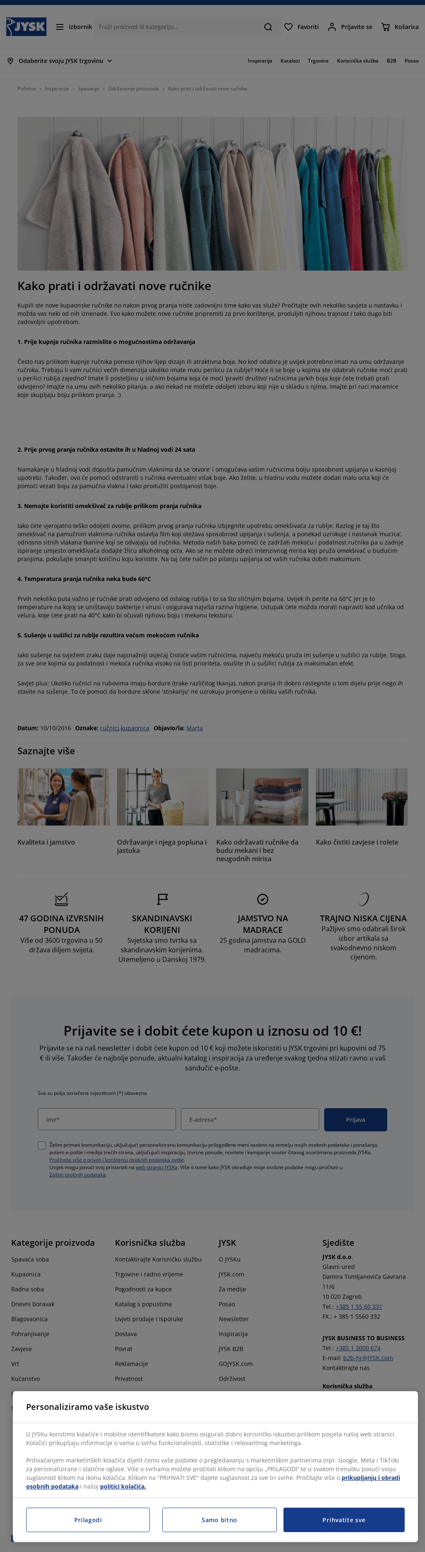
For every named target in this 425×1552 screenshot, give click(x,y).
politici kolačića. (123, 1486)
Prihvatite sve (343, 1520)
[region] (215, 1466)
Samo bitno (219, 1520)
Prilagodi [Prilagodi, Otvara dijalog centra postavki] (88, 1520)
